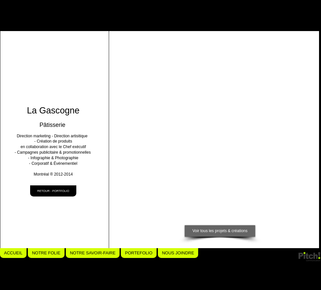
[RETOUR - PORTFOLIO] (53, 190)
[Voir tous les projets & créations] (220, 231)
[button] (151, 77)
